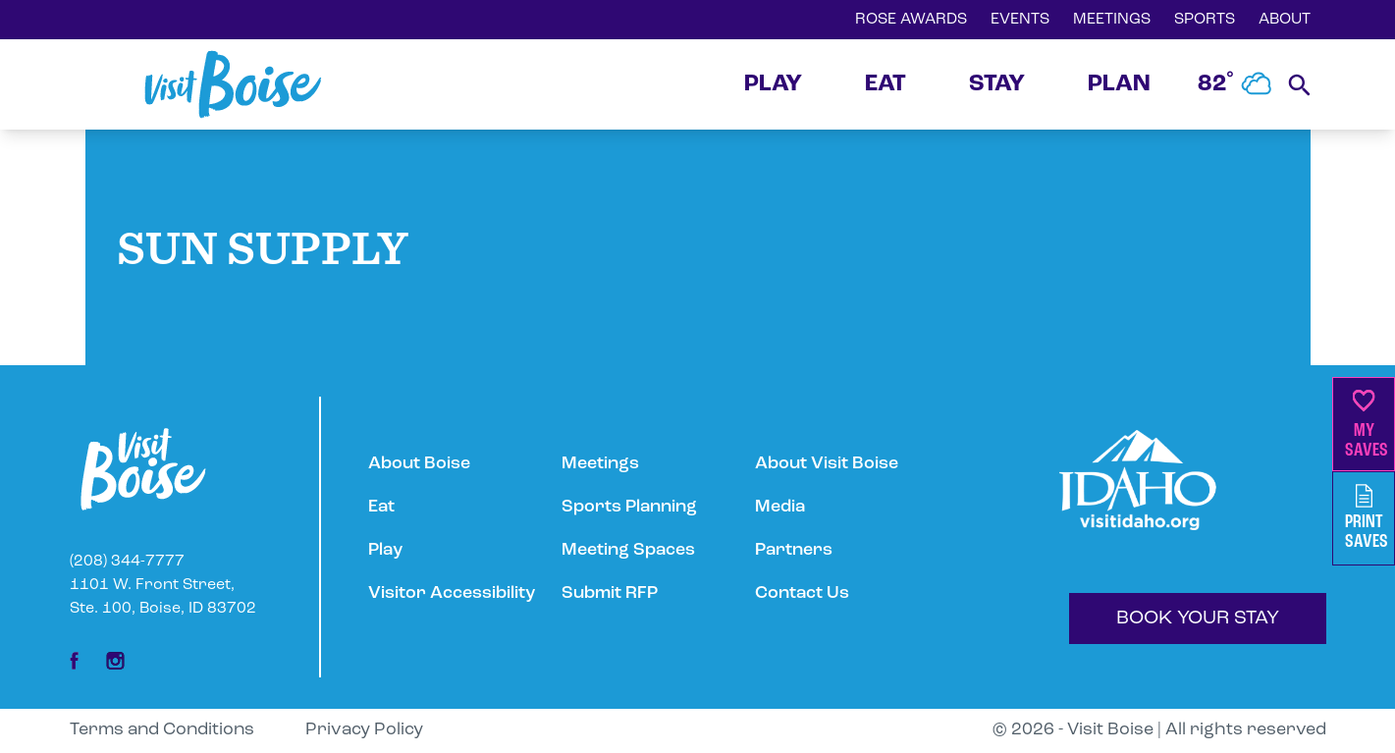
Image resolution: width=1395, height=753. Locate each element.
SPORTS (1204, 19)
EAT (885, 84)
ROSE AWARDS (911, 19)
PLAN (1119, 84)
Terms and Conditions (162, 730)
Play (385, 550)
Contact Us (802, 593)
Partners (793, 550)
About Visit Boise (826, 464)
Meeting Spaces (628, 550)
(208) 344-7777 (127, 561)
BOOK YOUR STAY (1197, 618)
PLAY (773, 84)
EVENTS (1020, 19)
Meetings (600, 464)
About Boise (419, 464)
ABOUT (1285, 19)
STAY (997, 84)
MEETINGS (1112, 19)
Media (780, 507)
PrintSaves (1366, 518)
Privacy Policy (364, 730)
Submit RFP (610, 593)
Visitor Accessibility (451, 593)
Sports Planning (629, 507)
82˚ (1235, 84)
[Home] (232, 84)
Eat (381, 507)
